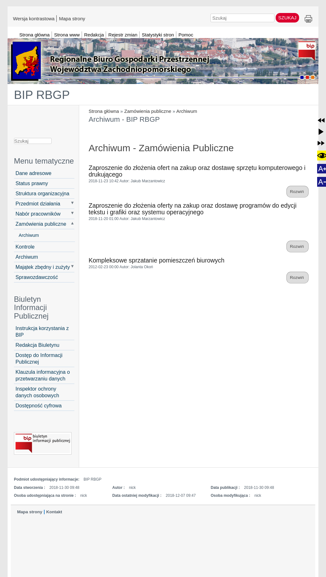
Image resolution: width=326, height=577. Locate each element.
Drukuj (308, 19)
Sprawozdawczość (37, 277)
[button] (321, 120)
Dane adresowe (33, 173)
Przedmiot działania (38, 203)
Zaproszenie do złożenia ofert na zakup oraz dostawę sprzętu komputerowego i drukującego (197, 171)
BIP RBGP (42, 94)
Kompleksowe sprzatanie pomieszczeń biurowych (156, 260)
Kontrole (25, 247)
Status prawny (32, 183)
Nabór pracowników (38, 214)
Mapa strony (72, 18)
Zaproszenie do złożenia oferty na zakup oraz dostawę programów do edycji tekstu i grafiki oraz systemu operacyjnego (193, 209)
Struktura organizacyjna (42, 193)
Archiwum (186, 111)
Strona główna (104, 111)
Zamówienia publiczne (147, 111)
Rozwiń (297, 191)
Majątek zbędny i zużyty (43, 267)
